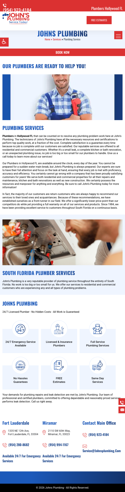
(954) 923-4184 (17, 10)
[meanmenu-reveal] (118, 35)
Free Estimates (99, 20)
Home (47, 39)
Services (57, 39)
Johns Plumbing (54, 488)
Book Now (62, 52)
